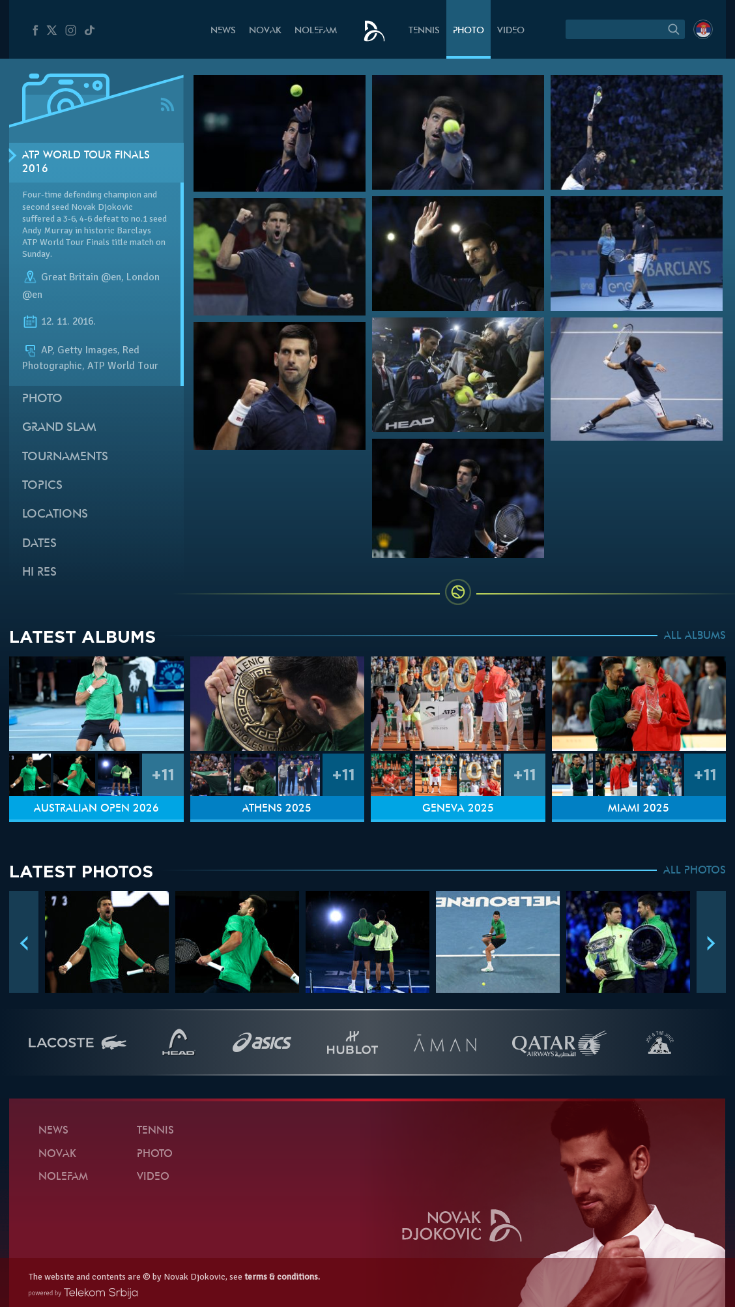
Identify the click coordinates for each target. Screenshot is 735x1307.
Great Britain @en (81, 277)
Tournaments (65, 457)
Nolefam (316, 31)
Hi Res (39, 572)
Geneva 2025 (458, 809)
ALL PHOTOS (694, 871)
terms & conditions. (282, 1276)
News (223, 31)
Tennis (424, 31)
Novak (265, 31)
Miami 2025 (638, 809)
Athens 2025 (276, 809)
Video (511, 31)
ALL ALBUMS (695, 636)
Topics (42, 486)
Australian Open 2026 (96, 809)
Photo (468, 31)
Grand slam (59, 428)
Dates (39, 544)
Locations (55, 514)
